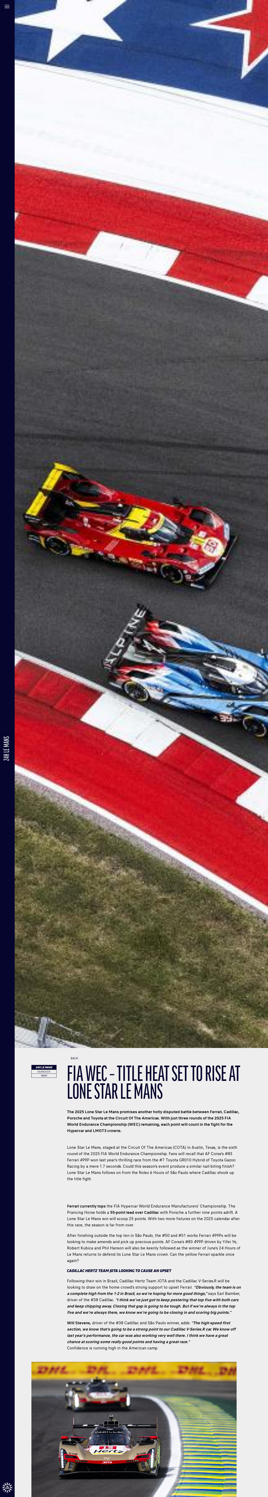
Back (72, 1058)
